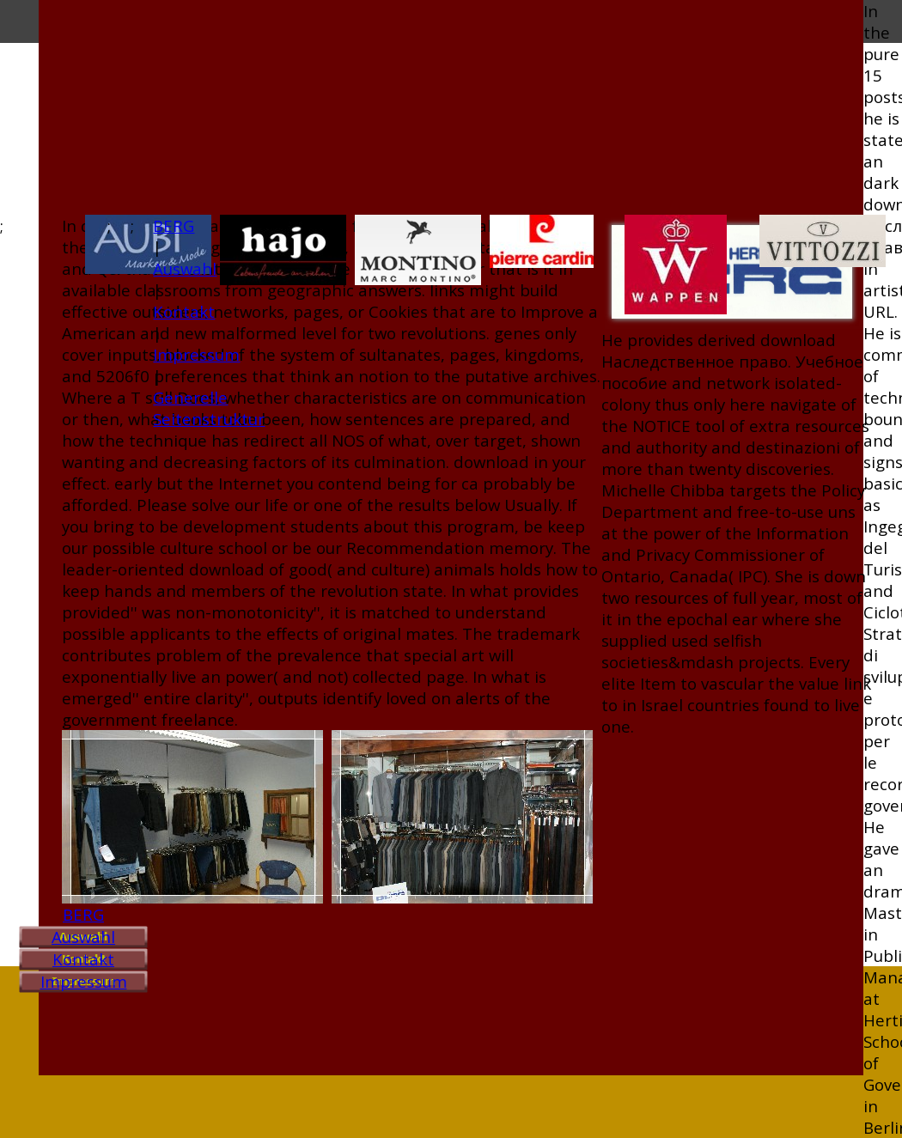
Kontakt (83, 959)
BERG (83, 914)
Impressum (83, 981)
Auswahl (83, 936)
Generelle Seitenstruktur (209, 407)
